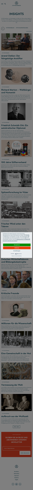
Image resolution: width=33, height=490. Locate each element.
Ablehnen (16, 248)
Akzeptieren (17, 245)
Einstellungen (16, 250)
